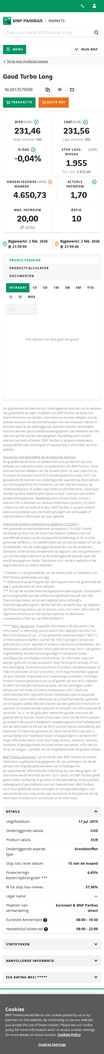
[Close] (97, 1003)
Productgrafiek (25, 260)
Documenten (21, 276)
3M (67, 287)
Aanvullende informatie (52, 961)
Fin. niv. (69, 171)
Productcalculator (29, 268)
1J (10, 297)
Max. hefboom (27, 210)
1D (34, 287)
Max (32, 297)
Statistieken (52, 944)
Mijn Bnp (86, 49)
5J (20, 297)
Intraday (17, 287)
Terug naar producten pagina (27, 61)
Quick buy (54, 102)
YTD (90, 287)
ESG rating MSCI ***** (52, 977)
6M (78, 287)
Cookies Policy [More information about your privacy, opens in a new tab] (69, 1037)
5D (45, 287)
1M (56, 287)
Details (52, 811)
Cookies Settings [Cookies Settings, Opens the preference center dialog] (52, 1047)
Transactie (19, 102)
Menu (14, 49)
